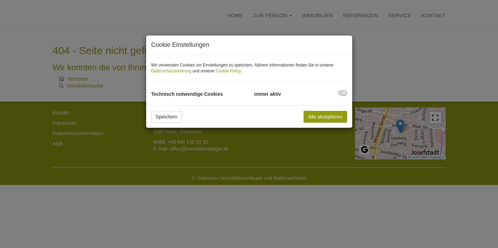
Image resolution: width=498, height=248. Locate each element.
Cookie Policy (228, 71)
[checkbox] (342, 93)
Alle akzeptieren (325, 117)
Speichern (166, 117)
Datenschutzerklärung (171, 71)
